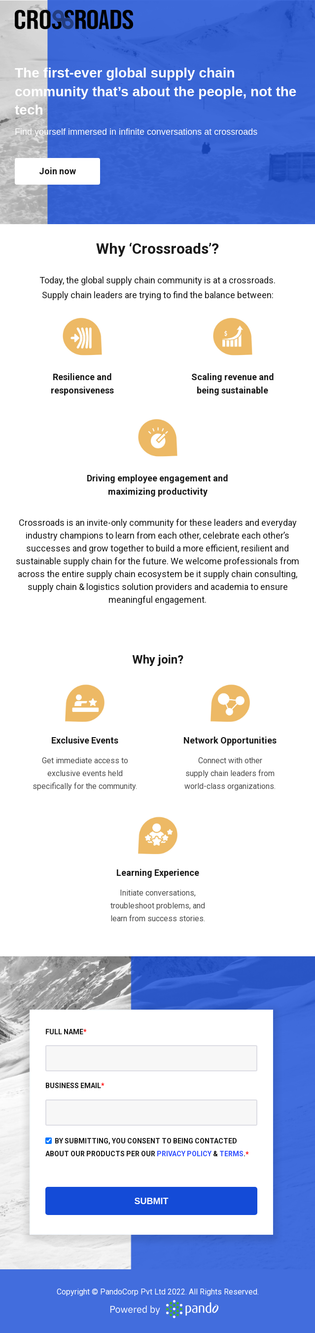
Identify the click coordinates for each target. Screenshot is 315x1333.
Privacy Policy (184, 1154)
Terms (231, 1154)
